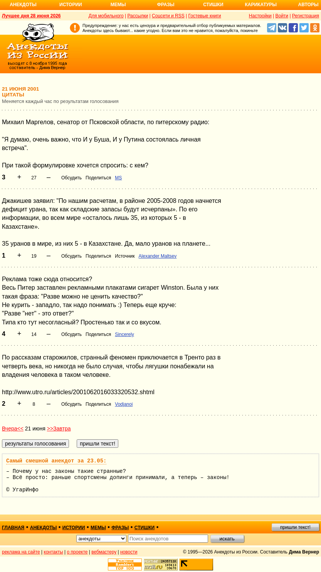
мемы (98, 527)
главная (13, 527)
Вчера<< (13, 428)
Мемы (118, 4)
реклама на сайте (21, 552)
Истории (70, 4)
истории (73, 527)
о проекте (77, 552)
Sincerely (124, 334)
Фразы (165, 4)
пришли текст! (295, 527)
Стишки (213, 4)
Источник (124, 256)
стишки (144, 527)
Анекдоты (23, 4)
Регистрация (305, 16)
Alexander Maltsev (158, 256)
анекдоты (43, 527)
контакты (53, 552)
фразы (120, 527)
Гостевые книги (204, 16)
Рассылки (137, 16)
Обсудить (71, 178)
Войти (281, 16)
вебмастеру (103, 552)
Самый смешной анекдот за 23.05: (56, 461)
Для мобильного (106, 16)
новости (128, 552)
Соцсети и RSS (168, 16)
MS (118, 178)
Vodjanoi (124, 404)
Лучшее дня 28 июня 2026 (31, 16)
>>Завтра (59, 428)
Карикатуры (261, 4)
